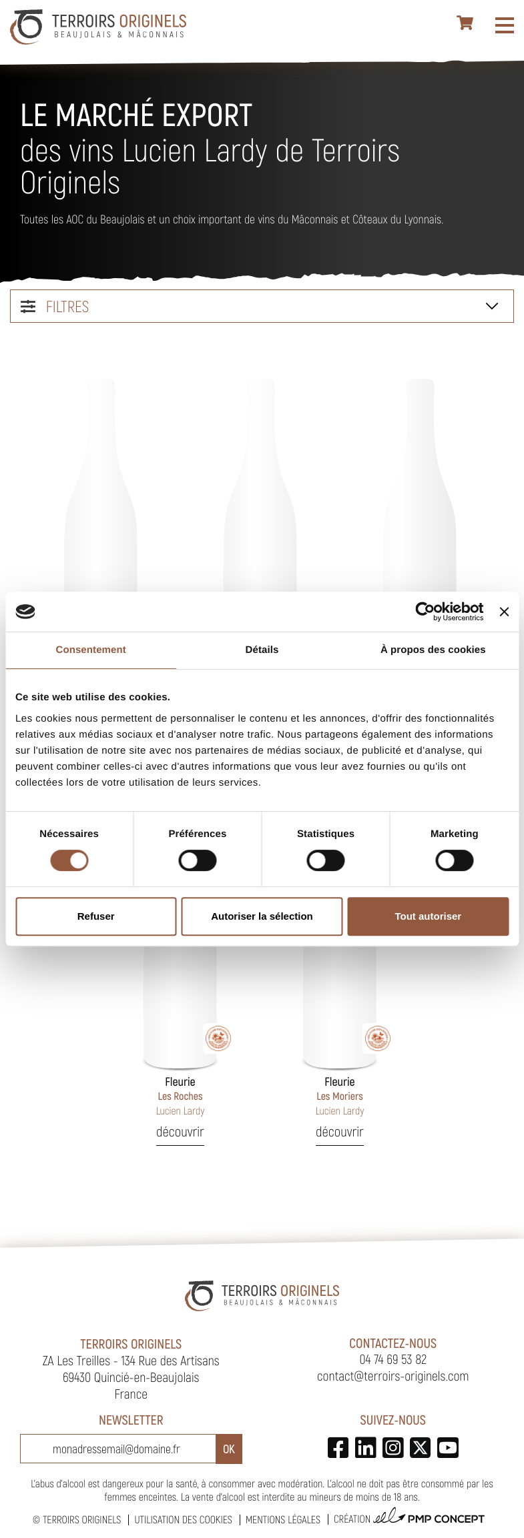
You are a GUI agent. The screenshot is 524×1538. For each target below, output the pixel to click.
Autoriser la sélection (262, 916)
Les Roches (180, 1095)
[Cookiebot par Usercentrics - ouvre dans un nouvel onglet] (425, 612)
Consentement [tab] (90, 650)
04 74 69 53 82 (393, 1359)
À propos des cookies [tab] (433, 650)
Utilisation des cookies (183, 1519)
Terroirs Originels (82, 1519)
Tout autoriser (428, 916)
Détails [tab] (262, 650)
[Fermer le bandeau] (504, 611)
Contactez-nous (393, 1343)
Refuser (96, 916)
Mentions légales (283, 1519)
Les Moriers (340, 1095)
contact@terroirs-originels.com (393, 1375)
